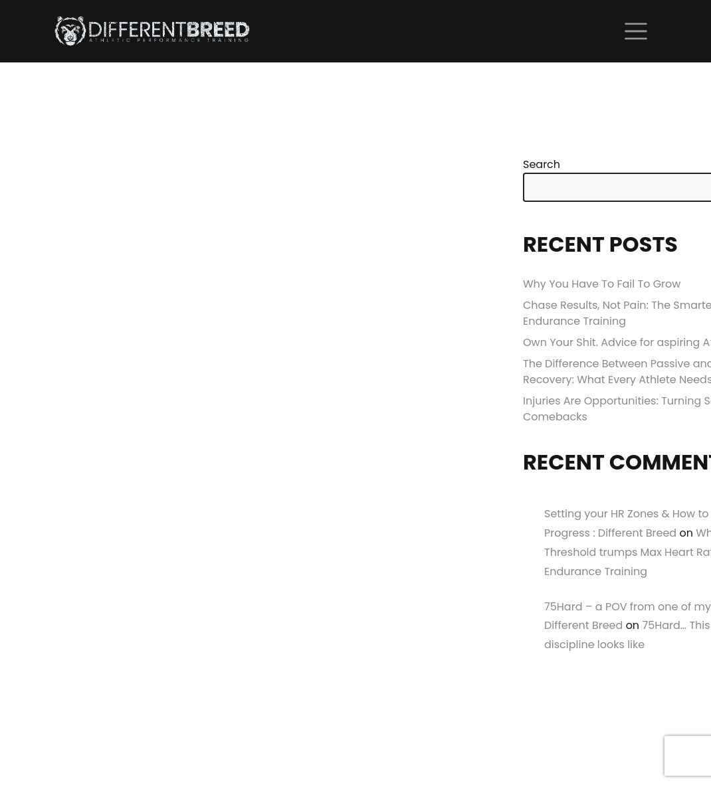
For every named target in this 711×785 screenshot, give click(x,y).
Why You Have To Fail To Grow (601, 284)
